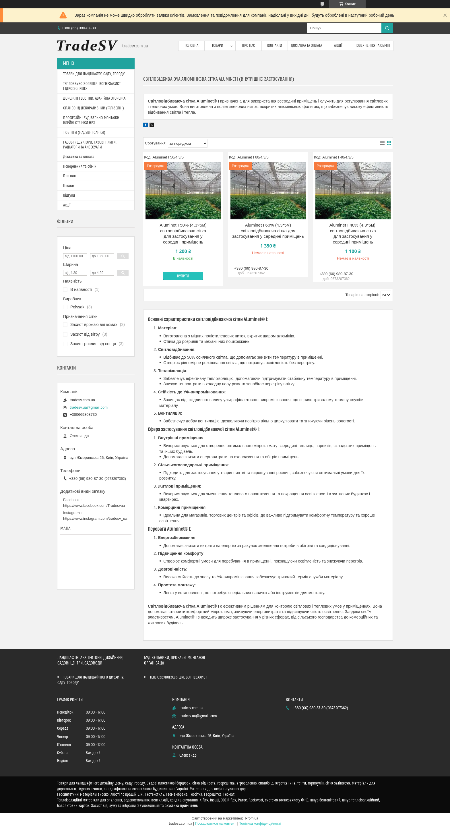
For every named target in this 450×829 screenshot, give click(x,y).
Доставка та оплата (306, 45)
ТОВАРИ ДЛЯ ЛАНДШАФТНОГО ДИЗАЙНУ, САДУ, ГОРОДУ (90, 680)
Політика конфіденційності (260, 824)
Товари (217, 45)
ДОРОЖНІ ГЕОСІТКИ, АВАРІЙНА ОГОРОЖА (94, 98)
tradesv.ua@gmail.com (89, 407)
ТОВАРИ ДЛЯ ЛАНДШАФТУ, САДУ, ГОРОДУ (94, 74)
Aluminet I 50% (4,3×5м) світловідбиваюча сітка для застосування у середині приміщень (183, 233)
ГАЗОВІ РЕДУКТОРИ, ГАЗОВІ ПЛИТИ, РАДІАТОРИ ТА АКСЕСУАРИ (90, 145)
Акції (338, 45)
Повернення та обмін (372, 45)
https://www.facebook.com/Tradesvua (94, 505)
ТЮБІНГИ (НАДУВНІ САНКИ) (84, 132)
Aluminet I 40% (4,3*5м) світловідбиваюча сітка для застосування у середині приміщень (353, 233)
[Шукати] (387, 28)
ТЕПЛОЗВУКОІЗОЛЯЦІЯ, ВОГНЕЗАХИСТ (178, 677)
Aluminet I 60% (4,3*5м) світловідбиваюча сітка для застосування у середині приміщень (268, 231)
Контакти (274, 45)
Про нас (248, 45)
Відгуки (69, 195)
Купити (183, 276)
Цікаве (68, 185)
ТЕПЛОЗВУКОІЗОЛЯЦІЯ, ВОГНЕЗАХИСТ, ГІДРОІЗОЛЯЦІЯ (92, 86)
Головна (191, 45)
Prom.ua (251, 818)
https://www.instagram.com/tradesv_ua (95, 518)
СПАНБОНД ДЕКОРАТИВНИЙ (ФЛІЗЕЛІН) (93, 108)
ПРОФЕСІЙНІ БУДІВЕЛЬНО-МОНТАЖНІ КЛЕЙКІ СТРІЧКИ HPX (92, 120)
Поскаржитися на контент (215, 824)
